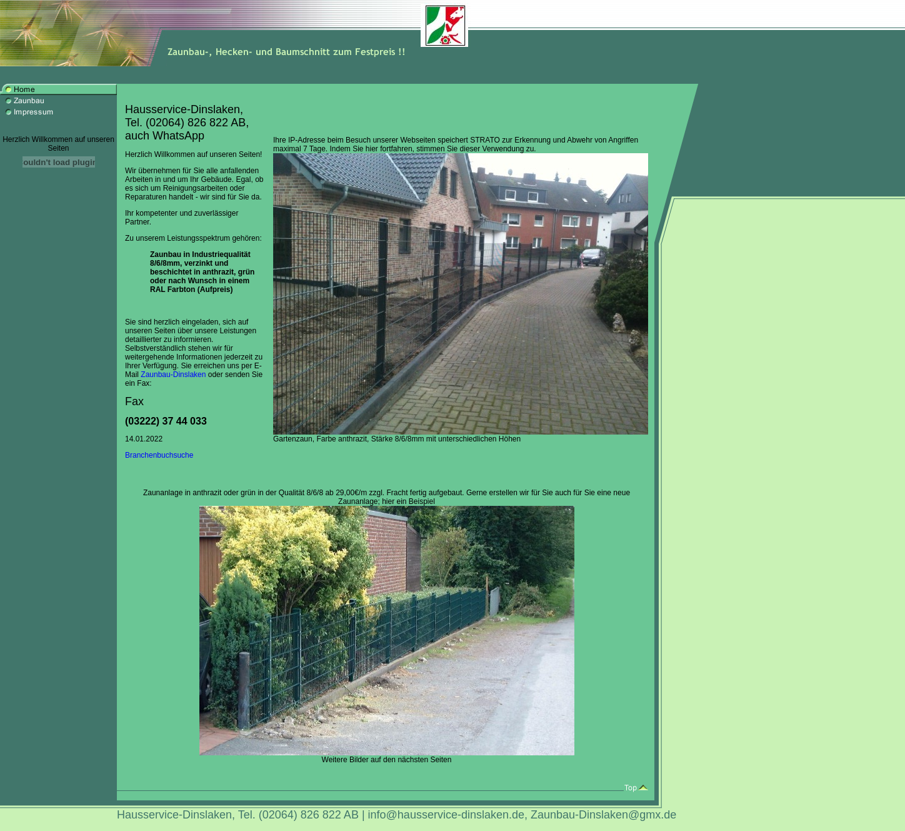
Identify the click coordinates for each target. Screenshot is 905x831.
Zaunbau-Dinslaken (173, 374)
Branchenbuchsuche (159, 455)
